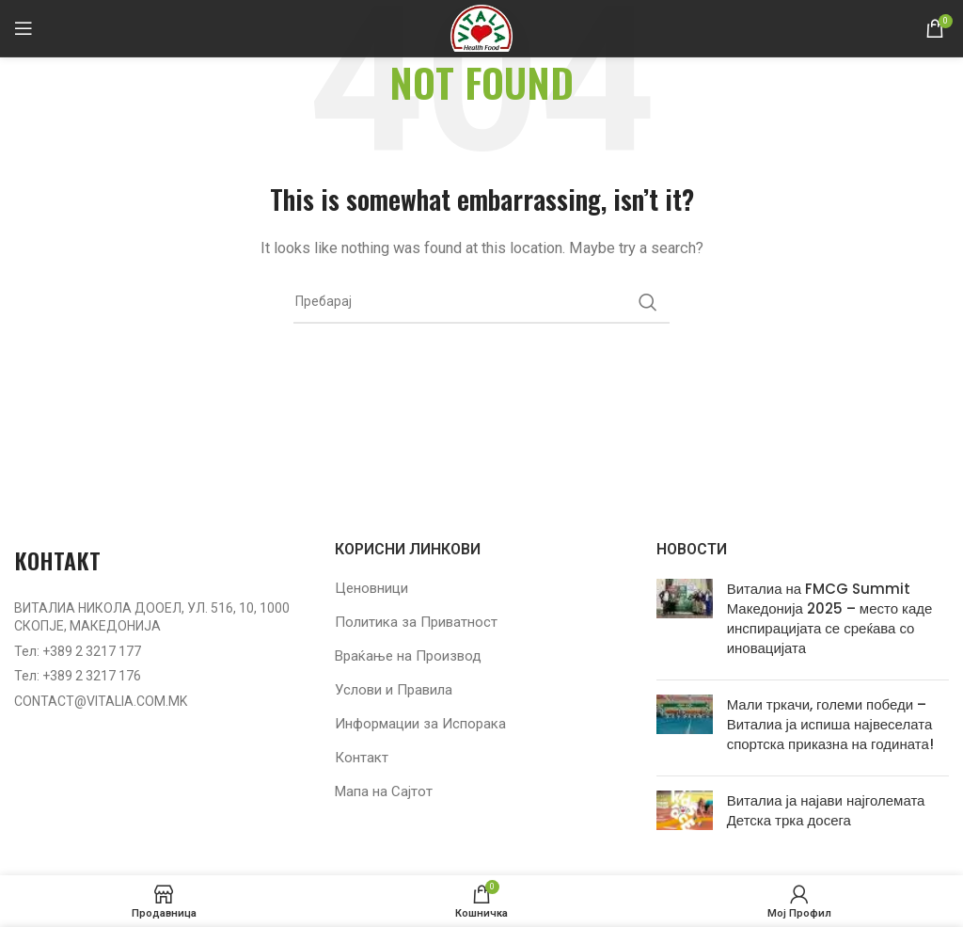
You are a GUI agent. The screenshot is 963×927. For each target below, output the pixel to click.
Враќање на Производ (408, 655)
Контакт (361, 757)
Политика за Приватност (416, 622)
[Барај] (481, 302)
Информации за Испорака (420, 723)
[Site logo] (481, 27)
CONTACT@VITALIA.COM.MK (100, 701)
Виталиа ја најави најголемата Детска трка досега (826, 810)
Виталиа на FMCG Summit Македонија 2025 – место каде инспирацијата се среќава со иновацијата (830, 618)
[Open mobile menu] (23, 28)
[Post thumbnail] (684, 622)
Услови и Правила (393, 689)
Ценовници (371, 588)
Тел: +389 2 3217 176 (77, 675)
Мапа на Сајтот (384, 791)
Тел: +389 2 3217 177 (77, 651)
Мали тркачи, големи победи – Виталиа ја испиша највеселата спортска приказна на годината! (830, 724)
